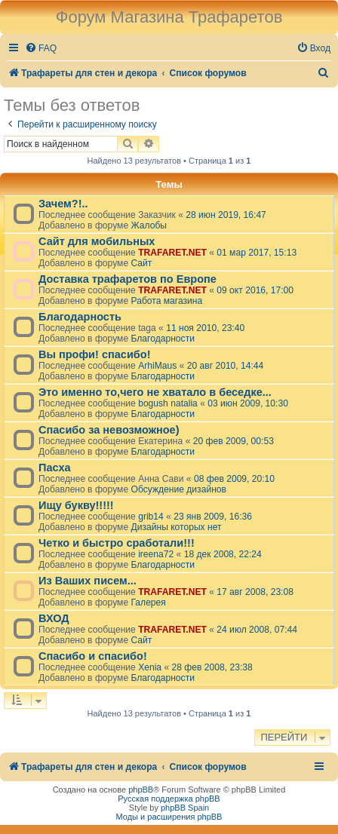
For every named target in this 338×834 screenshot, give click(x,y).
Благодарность (79, 317)
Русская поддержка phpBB (169, 798)
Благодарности (162, 338)
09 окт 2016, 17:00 (255, 290)
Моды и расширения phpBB (169, 816)
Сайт (141, 263)
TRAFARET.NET (172, 252)
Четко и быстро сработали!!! (116, 543)
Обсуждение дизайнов (178, 489)
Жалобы (149, 225)
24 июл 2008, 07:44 (257, 629)
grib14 (151, 516)
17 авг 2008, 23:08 (255, 592)
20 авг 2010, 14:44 (225, 365)
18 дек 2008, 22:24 (223, 554)
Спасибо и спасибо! (92, 656)
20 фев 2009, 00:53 (233, 441)
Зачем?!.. (63, 204)
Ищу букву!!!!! (76, 505)
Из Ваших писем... (87, 581)
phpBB (140, 789)
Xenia (149, 667)
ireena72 (156, 554)
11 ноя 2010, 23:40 (205, 328)
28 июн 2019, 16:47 (226, 215)
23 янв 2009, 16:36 (213, 516)
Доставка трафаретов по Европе (127, 279)
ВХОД (53, 618)
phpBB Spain (185, 807)
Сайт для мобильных (96, 241)
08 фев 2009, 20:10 (234, 479)
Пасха (54, 467)
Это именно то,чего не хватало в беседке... (155, 392)
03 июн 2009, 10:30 (247, 403)
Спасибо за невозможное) (108, 430)
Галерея (148, 602)
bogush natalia (168, 403)
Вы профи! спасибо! (94, 354)
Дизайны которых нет (176, 527)
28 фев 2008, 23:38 (212, 667)
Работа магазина (166, 301)
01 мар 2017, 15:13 (257, 252)
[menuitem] (41, 48)
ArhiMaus (157, 365)
